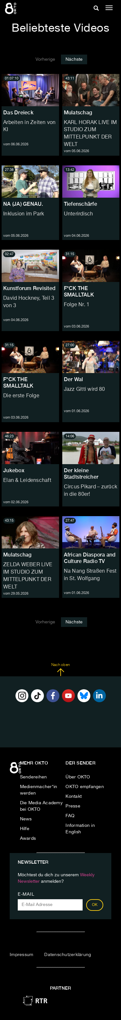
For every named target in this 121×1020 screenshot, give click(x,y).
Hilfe (24, 829)
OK (95, 905)
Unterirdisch (78, 214)
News (26, 819)
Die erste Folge (21, 396)
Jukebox (14, 470)
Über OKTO (78, 777)
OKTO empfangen (85, 787)
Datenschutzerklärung (67, 954)
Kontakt (74, 796)
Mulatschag (78, 112)
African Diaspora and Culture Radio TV (90, 558)
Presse (73, 806)
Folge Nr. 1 (77, 304)
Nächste (74, 59)
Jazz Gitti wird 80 (84, 389)
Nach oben (60, 669)
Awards (28, 838)
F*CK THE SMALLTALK (79, 291)
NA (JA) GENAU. (23, 204)
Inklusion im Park (23, 214)
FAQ (70, 816)
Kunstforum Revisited (29, 288)
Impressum (21, 954)
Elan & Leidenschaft (27, 480)
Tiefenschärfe (80, 204)
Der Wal (73, 379)
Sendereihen (33, 777)
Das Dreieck (18, 112)
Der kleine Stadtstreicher (81, 473)
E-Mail (26, 894)
